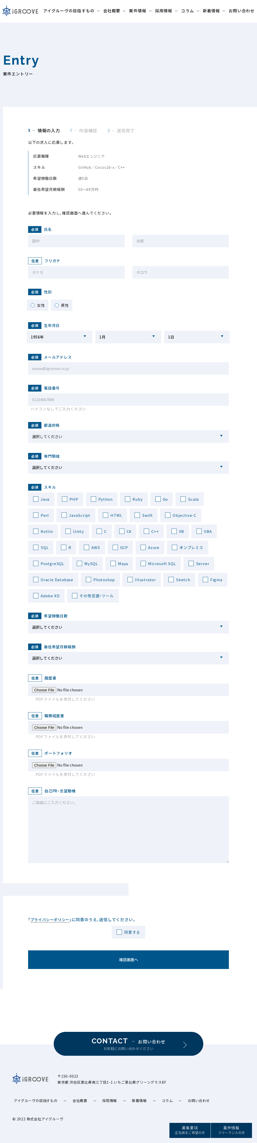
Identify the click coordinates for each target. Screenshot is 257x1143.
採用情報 (163, 11)
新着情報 (211, 11)
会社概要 (111, 11)
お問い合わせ (241, 11)
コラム (187, 11)
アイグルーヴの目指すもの (68, 11)
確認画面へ (128, 959)
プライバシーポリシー (50, 919)
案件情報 (137, 11)
